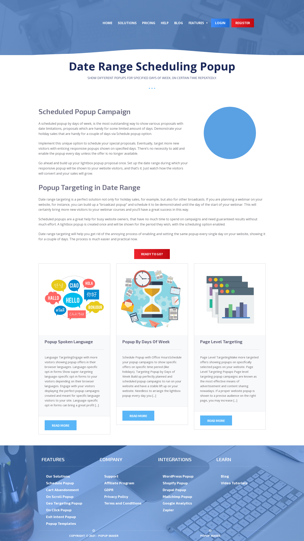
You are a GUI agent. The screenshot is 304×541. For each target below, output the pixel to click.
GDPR (108, 490)
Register (242, 23)
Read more (60, 425)
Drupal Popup (174, 490)
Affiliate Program (119, 483)
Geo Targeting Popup (64, 503)
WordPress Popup (178, 476)
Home (107, 23)
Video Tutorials (234, 483)
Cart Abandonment (62, 490)
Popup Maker (210, 536)
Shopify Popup (175, 483)
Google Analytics (177, 503)
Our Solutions (58, 476)
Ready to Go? (152, 254)
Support (111, 476)
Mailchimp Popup (177, 496)
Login (220, 23)
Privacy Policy (116, 496)
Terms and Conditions (122, 503)
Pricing (148, 23)
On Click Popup (59, 510)
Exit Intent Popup (61, 516)
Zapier (168, 510)
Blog (178, 23)
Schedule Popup (60, 483)
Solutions (127, 23)
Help (165, 23)
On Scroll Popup (60, 496)
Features (196, 23)
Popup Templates (61, 523)
